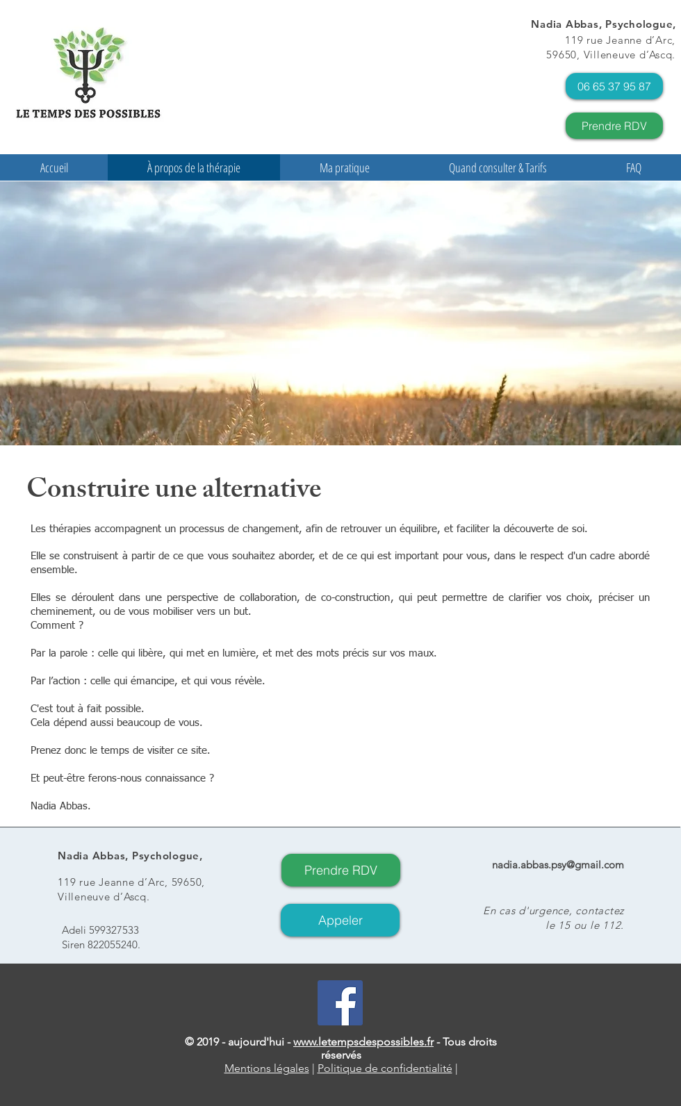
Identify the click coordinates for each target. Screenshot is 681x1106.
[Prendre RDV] (614, 126)
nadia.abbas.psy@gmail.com (558, 864)
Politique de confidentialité (385, 1068)
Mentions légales (266, 1068)
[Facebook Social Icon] (340, 1002)
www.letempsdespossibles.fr (363, 1041)
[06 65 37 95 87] (614, 86)
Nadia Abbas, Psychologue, (603, 24)
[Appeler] (340, 920)
